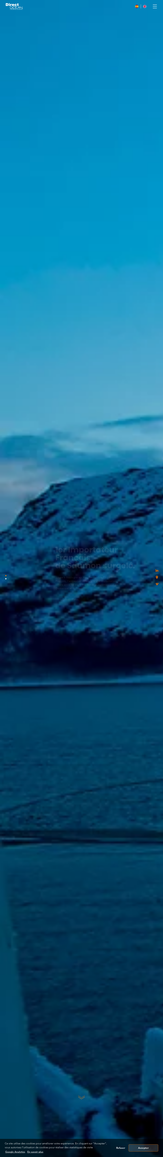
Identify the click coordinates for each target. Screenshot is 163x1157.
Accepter (143, 1147)
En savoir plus (48, 599)
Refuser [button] (120, 1147)
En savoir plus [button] (35, 1151)
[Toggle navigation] (155, 6)
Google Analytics (15, 1151)
